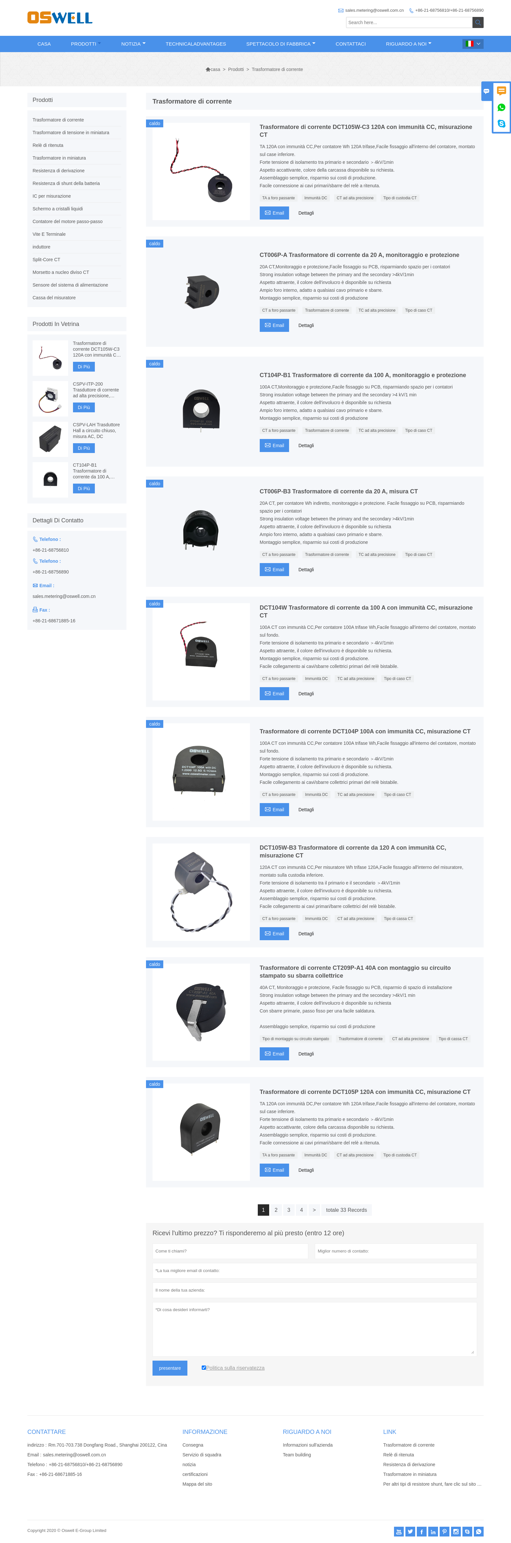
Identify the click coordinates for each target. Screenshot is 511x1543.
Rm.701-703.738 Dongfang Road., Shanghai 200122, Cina (107, 1445)
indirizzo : (37, 1445)
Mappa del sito (197, 1484)
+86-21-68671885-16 (54, 620)
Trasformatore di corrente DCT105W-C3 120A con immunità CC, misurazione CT (97, 349)
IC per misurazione (52, 196)
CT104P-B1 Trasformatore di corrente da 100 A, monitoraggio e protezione (91, 471)
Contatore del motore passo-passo (68, 221)
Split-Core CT (46, 259)
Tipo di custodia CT (400, 198)
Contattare (46, 1432)
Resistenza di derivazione (59, 170)
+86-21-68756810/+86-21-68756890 (449, 10)
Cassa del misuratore (54, 297)
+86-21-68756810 (51, 550)
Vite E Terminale (49, 234)
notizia (189, 1464)
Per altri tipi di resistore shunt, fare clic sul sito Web (434, 1484)
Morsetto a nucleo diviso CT (61, 272)
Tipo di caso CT (418, 310)
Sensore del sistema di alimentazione (70, 285)
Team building (297, 1454)
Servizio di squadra (201, 1454)
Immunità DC (315, 198)
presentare (170, 1368)
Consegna (192, 1445)
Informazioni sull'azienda (308, 1445)
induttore (41, 246)
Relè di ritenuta (48, 145)
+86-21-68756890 (51, 571)
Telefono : (37, 1464)
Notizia (133, 44)
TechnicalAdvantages (196, 44)
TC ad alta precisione (376, 310)
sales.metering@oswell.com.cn (374, 10)
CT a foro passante (279, 310)
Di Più (84, 366)
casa (212, 69)
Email (274, 212)
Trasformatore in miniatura (59, 158)
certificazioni (195, 1474)
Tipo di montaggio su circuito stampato (295, 1039)
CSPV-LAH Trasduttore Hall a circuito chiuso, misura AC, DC (96, 430)
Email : (34, 1454)
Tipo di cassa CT (398, 918)
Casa (44, 44)
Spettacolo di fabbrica (280, 44)
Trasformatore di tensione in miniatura (71, 132)
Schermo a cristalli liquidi (58, 208)
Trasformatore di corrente (327, 310)
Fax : (32, 1474)
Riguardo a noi (408, 44)
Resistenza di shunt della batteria (66, 183)
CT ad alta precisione (355, 198)
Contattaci (351, 44)
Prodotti (86, 44)
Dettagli (306, 213)
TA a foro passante (278, 198)
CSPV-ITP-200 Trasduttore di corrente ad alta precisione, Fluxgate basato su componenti (96, 390)
